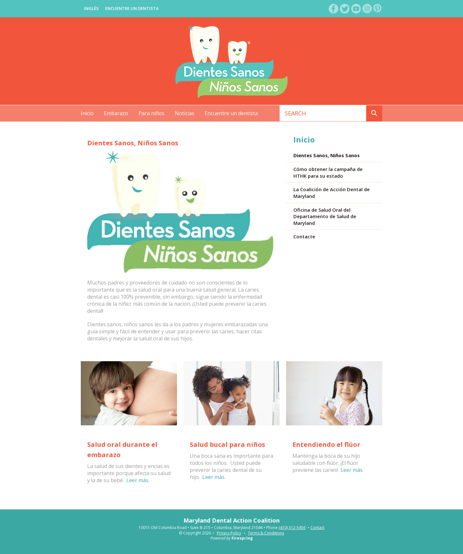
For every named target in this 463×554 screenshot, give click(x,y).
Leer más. (137, 480)
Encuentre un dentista (231, 113)
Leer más (352, 469)
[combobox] (323, 113)
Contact (317, 527)
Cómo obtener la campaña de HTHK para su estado (328, 172)
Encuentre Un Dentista (132, 8)
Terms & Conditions (266, 533)
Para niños (151, 113)
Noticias (184, 113)
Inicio (87, 113)
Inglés (91, 8)
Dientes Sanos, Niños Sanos (326, 155)
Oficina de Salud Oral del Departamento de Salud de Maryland (324, 216)
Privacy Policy (229, 533)
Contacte (304, 236)
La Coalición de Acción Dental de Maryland (331, 192)
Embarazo (116, 113)
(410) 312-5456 (292, 527)
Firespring (242, 538)
